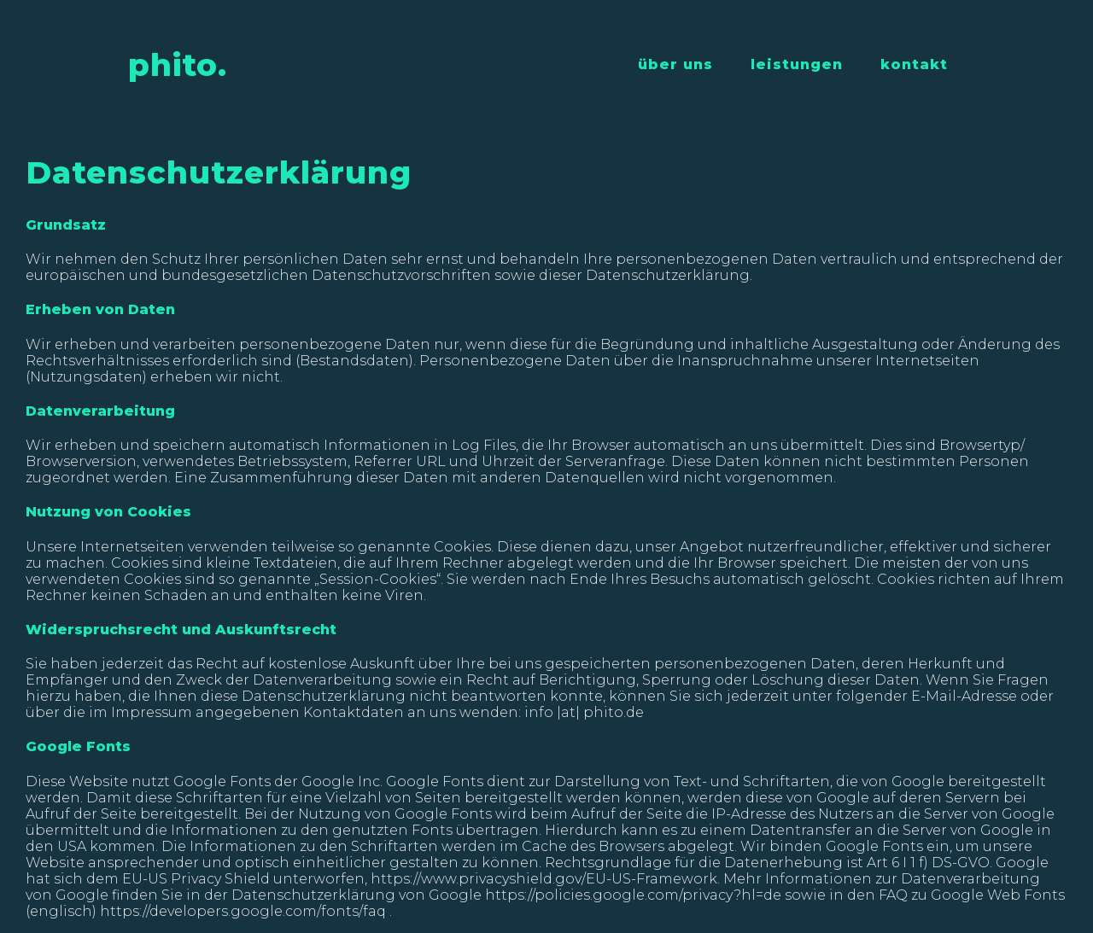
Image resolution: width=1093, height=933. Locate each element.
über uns (675, 64)
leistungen (797, 64)
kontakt (914, 64)
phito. (177, 65)
